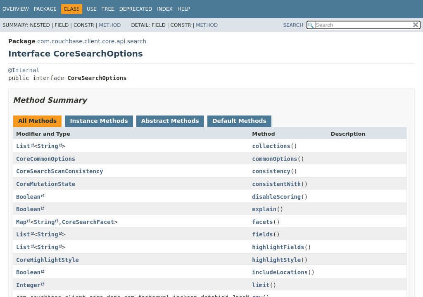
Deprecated (135, 9)
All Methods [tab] (37, 121)
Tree (108, 9)
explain (264, 209)
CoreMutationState (45, 184)
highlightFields (278, 247)
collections (271, 146)
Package (45, 9)
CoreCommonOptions (45, 159)
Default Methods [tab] (239, 121)
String (47, 146)
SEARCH (293, 25)
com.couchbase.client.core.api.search (91, 41)
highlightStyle (276, 260)
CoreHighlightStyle (47, 260)
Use (92, 9)
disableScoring (276, 196)
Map (21, 222)
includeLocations (280, 272)
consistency (271, 171)
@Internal (24, 70)
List (23, 146)
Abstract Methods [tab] (170, 121)
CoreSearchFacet (88, 222)
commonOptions (274, 159)
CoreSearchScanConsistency (59, 171)
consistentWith (276, 184)
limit (260, 285)
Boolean (28, 196)
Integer (28, 285)
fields (262, 234)
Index (165, 9)
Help (184, 9)
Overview (15, 9)
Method (110, 25)
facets (262, 222)
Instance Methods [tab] (99, 121)
